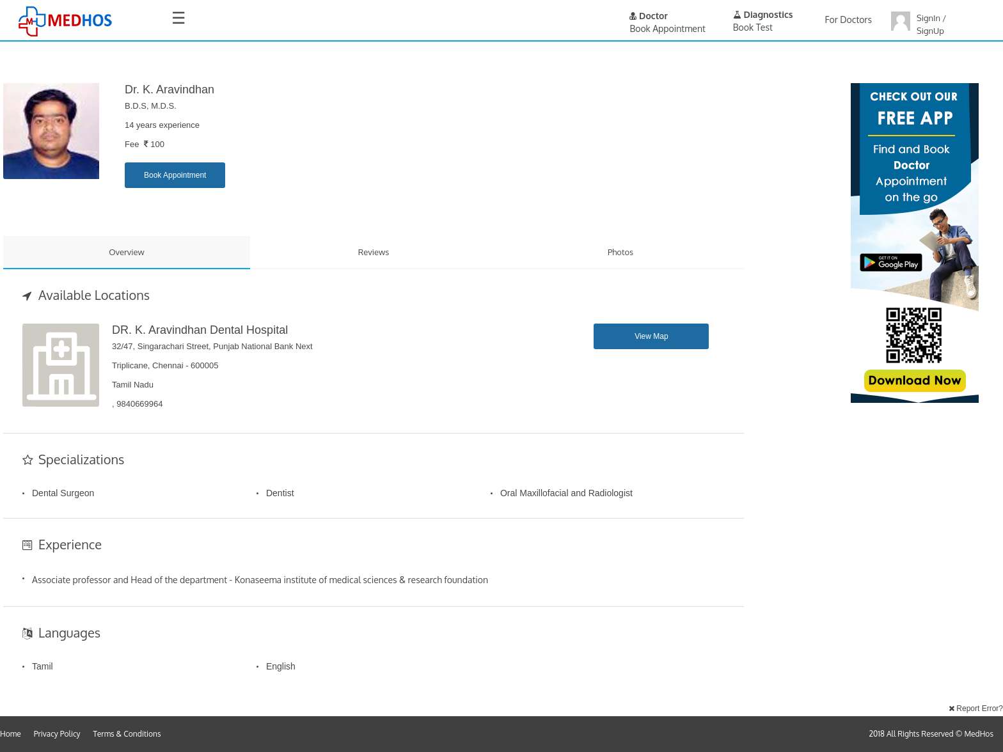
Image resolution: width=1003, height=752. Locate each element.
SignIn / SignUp (931, 24)
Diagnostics (763, 14)
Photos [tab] (620, 252)
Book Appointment (175, 175)
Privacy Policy (57, 734)
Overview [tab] (127, 252)
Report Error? (976, 708)
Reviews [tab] (374, 252)
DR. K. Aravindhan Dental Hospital (200, 330)
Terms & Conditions (127, 734)
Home (10, 734)
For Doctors (848, 19)
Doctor (648, 15)
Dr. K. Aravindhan (169, 89)
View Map (651, 336)
